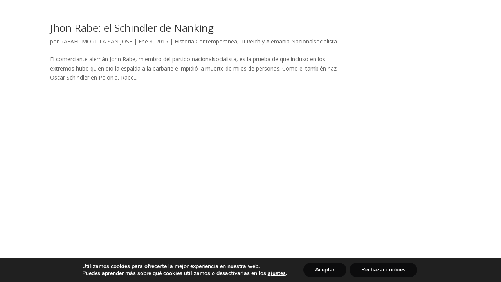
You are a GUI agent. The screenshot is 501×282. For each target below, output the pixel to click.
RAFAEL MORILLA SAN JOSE (96, 41)
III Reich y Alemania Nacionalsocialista (288, 41)
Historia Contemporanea (206, 41)
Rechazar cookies (383, 269)
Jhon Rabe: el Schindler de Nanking (132, 28)
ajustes (277, 273)
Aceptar (325, 269)
